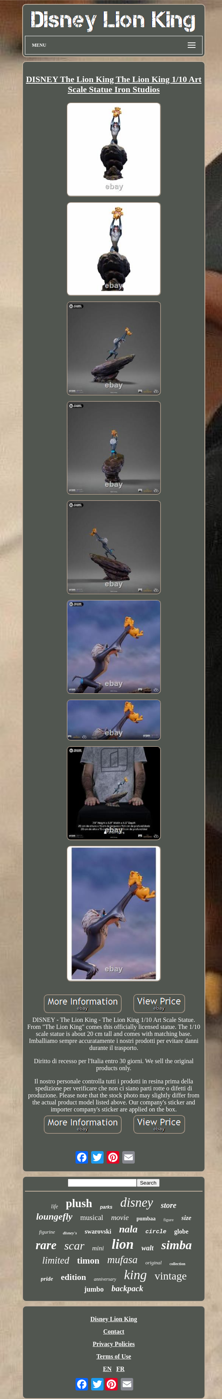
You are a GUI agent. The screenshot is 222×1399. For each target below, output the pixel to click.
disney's (70, 1232)
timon (88, 1261)
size (186, 1218)
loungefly (54, 1216)
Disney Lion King (113, 1319)
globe (181, 1231)
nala (128, 1229)
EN (107, 1369)
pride (47, 1279)
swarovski (98, 1231)
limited (55, 1260)
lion (123, 1244)
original (153, 1263)
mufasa (122, 1260)
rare (46, 1245)
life (54, 1206)
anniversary (105, 1279)
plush (79, 1203)
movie (120, 1217)
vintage (171, 1276)
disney (136, 1202)
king (135, 1274)
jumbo (94, 1289)
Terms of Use (113, 1356)
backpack (127, 1288)
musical (91, 1217)
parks (106, 1207)
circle (155, 1232)
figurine (47, 1232)
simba (176, 1245)
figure (169, 1219)
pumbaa (146, 1219)
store (168, 1205)
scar (74, 1245)
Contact (113, 1331)
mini (98, 1248)
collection (177, 1264)
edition (73, 1277)
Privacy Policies (114, 1344)
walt (147, 1248)
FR (120, 1369)
